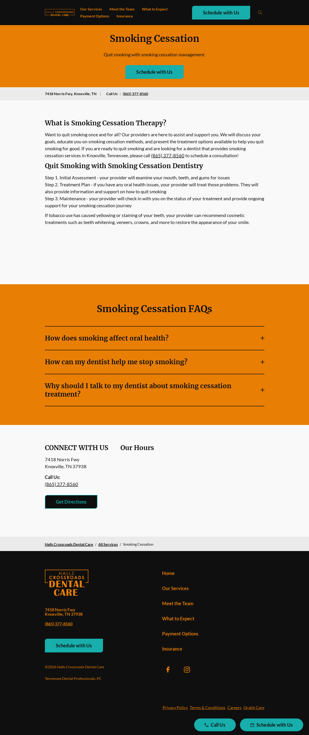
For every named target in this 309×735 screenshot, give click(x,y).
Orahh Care (253, 707)
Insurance (124, 16)
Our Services (91, 9)
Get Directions (71, 501)
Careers (234, 707)
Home (168, 573)
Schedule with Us (221, 12)
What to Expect (155, 9)
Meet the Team (122, 9)
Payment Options (94, 16)
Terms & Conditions (208, 707)
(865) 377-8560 (135, 93)
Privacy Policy (175, 707)
